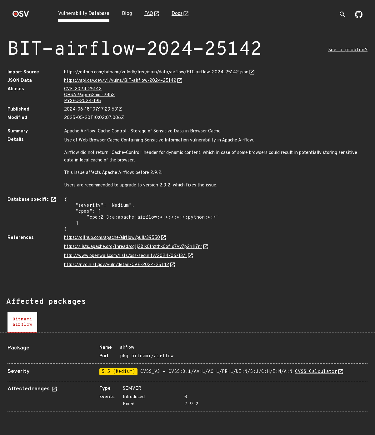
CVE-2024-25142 (83, 89)
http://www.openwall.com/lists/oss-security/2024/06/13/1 (125, 256)
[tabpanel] (187, 376)
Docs (177, 14)
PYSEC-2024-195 (82, 101)
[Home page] (20, 15)
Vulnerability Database (83, 14)
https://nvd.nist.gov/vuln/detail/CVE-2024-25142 (116, 265)
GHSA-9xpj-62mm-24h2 (89, 95)
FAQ (148, 14)
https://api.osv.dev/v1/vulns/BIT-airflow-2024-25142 (120, 81)
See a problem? (348, 50)
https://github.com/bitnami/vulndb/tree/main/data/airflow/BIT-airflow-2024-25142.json (156, 72)
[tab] (22, 322)
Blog (127, 14)
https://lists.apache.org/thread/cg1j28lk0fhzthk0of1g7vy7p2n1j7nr (133, 247)
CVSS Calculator (316, 372)
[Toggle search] (342, 14)
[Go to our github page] (358, 17)
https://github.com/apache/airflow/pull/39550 (112, 238)
